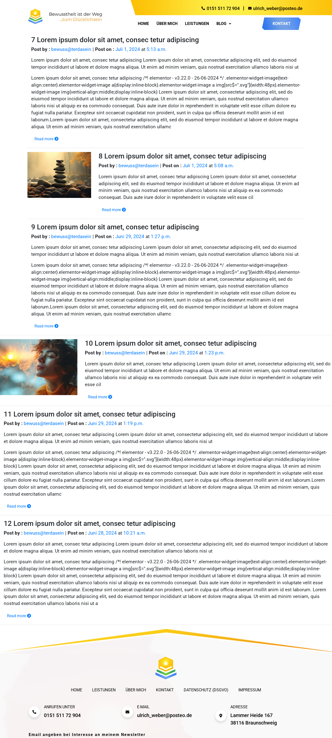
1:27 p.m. (161, 236)
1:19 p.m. (133, 423)
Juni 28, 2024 (102, 533)
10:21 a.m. (134, 533)
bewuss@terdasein (71, 49)
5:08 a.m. (224, 165)
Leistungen (197, 24)
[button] (224, 24)
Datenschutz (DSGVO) (206, 690)
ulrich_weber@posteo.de (164, 715)
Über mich (167, 24)
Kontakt (165, 690)
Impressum (249, 690)
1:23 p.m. (214, 353)
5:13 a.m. (156, 49)
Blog (223, 24)
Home (143, 24)
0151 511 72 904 (62, 715)
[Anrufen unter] (34, 712)
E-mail (143, 707)
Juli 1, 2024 (127, 49)
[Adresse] (220, 715)
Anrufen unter (59, 707)
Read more (46, 139)
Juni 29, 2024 (129, 236)
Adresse (239, 707)
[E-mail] (127, 712)
